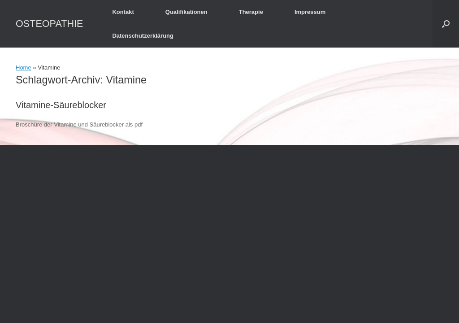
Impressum (309, 12)
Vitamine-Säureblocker (61, 105)
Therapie (251, 12)
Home (23, 67)
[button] (446, 24)
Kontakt (123, 12)
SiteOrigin (247, 192)
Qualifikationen (186, 12)
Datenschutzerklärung (142, 35)
